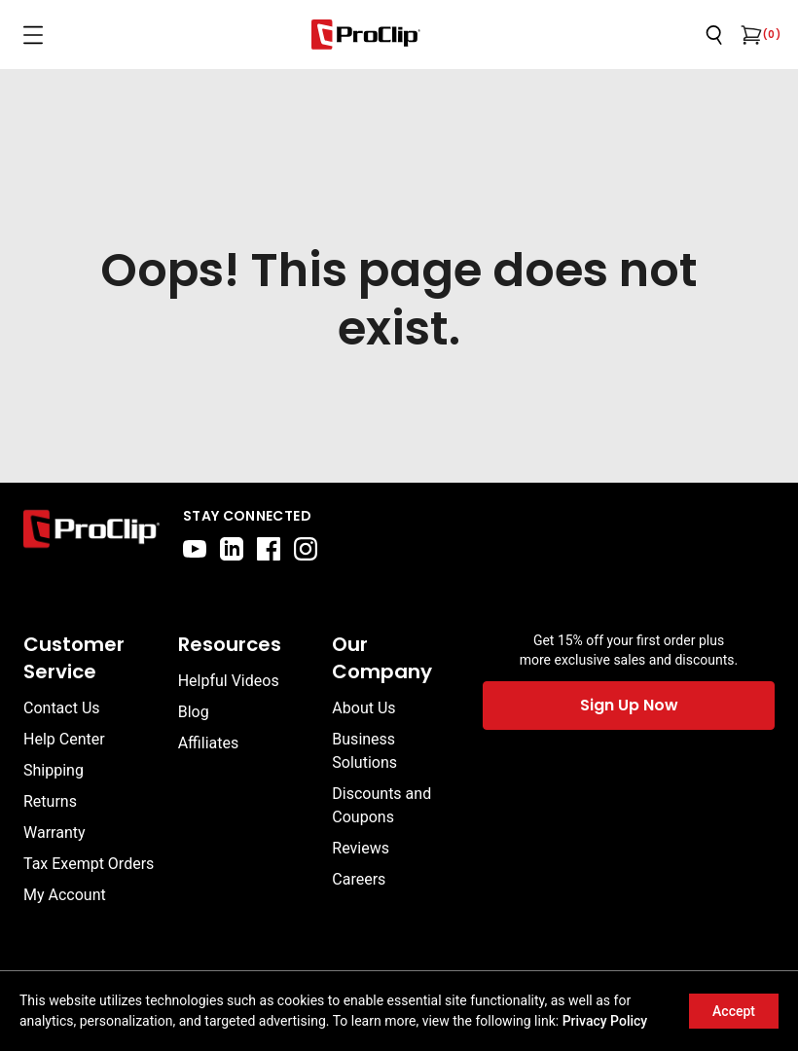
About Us (363, 708)
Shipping (53, 770)
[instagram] (305, 549)
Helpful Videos (228, 680)
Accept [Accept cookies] (733, 1011)
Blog (193, 712)
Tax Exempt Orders (88, 863)
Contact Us (61, 708)
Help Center (64, 739)
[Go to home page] (91, 533)
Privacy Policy (605, 1021)
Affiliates (208, 743)
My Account (64, 895)
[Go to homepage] (365, 34)
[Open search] (714, 35)
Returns (50, 801)
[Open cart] (749, 35)
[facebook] (268, 549)
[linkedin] (231, 549)
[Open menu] (33, 35)
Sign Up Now (629, 705)
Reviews (360, 848)
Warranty (54, 832)
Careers (358, 879)
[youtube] (194, 549)
